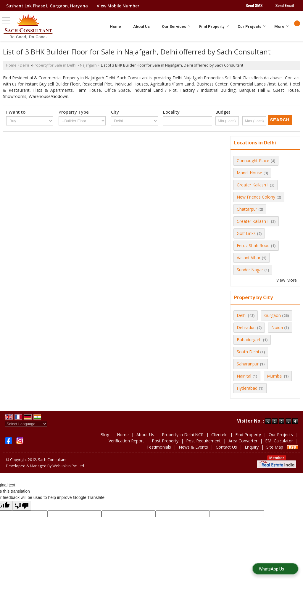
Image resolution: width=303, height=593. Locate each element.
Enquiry (252, 447)
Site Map (274, 447)
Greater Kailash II (253, 221)
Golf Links (246, 233)
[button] (118, 6)
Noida (277, 327)
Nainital (244, 376)
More (281, 26)
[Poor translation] (21, 505)
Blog (104, 434)
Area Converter (242, 441)
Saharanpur (248, 364)
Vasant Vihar (248, 257)
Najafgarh (88, 65)
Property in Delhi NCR (183, 434)
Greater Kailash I (252, 185)
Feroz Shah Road (253, 245)
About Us (141, 26)
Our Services (176, 26)
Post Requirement (203, 441)
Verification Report (126, 441)
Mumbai (275, 376)
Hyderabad (247, 388)
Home (115, 26)
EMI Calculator (279, 441)
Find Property (214, 26)
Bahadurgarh (249, 339)
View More (286, 280)
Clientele (219, 434)
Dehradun (246, 327)
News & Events (193, 447)
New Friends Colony (256, 197)
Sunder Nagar (250, 270)
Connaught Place (253, 160)
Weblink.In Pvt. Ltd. (68, 465)
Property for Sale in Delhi (54, 65)
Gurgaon (272, 315)
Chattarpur (247, 209)
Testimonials (158, 447)
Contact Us (226, 447)
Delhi (24, 65)
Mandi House (249, 172)
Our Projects (252, 26)
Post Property (165, 441)
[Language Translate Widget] (26, 424)
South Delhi (248, 351)
